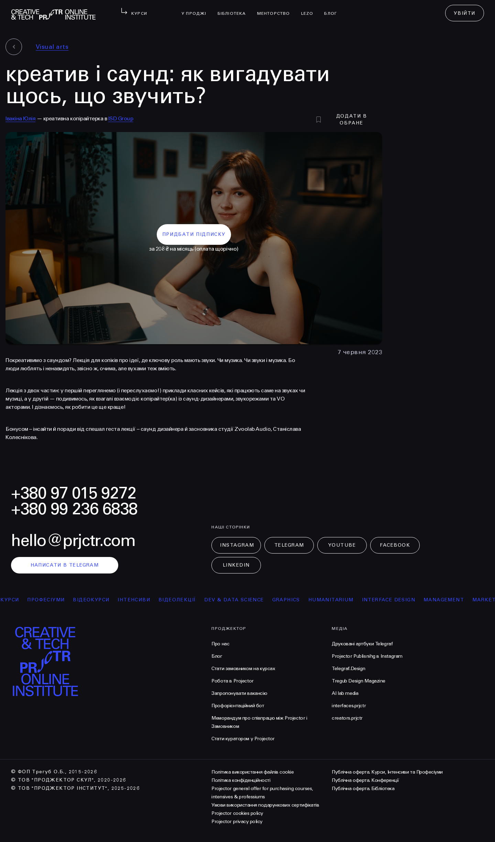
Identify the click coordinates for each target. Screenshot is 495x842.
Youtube (342, 545)
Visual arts (52, 47)
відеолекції (180, 600)
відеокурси (94, 600)
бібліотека (235, 9)
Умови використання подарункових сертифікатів (265, 805)
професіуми (49, 600)
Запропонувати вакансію (239, 693)
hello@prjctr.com (73, 540)
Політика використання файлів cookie (252, 772)
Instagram (237, 545)
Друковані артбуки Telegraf (362, 644)
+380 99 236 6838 (74, 509)
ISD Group (120, 118)
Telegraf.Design (348, 668)
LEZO (310, 9)
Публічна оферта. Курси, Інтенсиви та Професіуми (387, 772)
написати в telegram (65, 565)
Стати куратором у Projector (243, 739)
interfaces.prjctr (349, 706)
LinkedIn (236, 565)
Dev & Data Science (237, 600)
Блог (333, 9)
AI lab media (345, 693)
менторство (276, 9)
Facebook (395, 545)
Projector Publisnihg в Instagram (367, 656)
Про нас (220, 644)
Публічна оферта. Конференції (365, 780)
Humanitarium (333, 600)
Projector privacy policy (236, 821)
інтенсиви (137, 600)
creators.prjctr (347, 718)
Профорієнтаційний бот (237, 706)
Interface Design (391, 600)
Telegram (289, 545)
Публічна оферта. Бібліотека (363, 788)
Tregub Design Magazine (358, 681)
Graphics (289, 600)
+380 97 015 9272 (73, 493)
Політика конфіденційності (240, 780)
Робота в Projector (232, 681)
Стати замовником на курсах (243, 668)
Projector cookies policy (237, 813)
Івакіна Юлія (20, 118)
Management (447, 600)
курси (12, 600)
